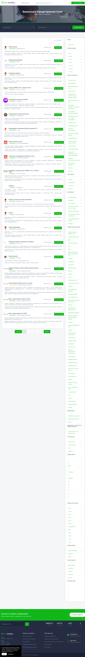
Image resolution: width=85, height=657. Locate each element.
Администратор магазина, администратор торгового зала (73, 254)
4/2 (68, 481)
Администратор (71, 343)
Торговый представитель (73, 294)
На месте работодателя (72, 550)
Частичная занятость (72, 445)
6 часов (69, 514)
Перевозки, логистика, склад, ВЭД (73, 101)
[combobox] (18, 27)
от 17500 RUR (58, 129)
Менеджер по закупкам (72, 359)
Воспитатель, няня (71, 346)
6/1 (68, 487)
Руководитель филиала (72, 404)
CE (68, 598)
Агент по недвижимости (72, 297)
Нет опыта (70, 179)
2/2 (68, 462)
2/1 (68, 496)
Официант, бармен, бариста (73, 283)
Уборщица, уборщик (72, 267)
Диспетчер (70, 304)
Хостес (69, 395)
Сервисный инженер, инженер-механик (72, 333)
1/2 (68, 499)
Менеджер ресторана (72, 365)
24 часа (69, 542)
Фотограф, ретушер (72, 392)
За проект (70, 577)
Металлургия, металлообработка (71, 129)
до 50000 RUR (58, 242)
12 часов (70, 511)
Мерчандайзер (71, 261)
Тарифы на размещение (49, 636)
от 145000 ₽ (70, 68)
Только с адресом (71, 203)
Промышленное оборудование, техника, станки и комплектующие (73, 154)
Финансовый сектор (72, 122)
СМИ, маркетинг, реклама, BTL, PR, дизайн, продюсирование (73, 118)
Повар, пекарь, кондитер (73, 243)
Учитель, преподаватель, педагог (73, 388)
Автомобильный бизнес (72, 138)
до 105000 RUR (59, 171)
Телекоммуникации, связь (73, 125)
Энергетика (70, 167)
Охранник (70, 329)
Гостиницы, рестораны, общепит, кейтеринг (72, 142)
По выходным (70, 472)
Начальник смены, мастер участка (73, 369)
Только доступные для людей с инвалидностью (73, 215)
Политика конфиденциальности (30, 647)
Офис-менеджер (71, 373)
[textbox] (53, 27)
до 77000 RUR (58, 88)
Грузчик (69, 277)
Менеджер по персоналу (73, 362)
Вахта (69, 448)
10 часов (70, 523)
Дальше (47, 331)
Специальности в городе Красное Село (43, 2)
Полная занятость (71, 441)
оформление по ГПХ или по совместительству (73, 432)
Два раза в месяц (71, 565)
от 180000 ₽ (70, 71)
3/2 (68, 475)
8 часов (69, 508)
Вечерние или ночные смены (73, 211)
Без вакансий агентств (72, 197)
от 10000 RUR (58, 60)
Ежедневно (70, 571)
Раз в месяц (70, 574)
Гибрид (69, 556)
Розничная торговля (72, 80)
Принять (4, 654)
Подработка (70, 451)
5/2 (68, 459)
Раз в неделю (70, 568)
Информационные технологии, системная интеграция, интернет (72, 96)
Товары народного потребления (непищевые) (73, 112)
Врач (69, 246)
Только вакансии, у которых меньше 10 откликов (73, 207)
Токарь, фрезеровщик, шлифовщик (72, 290)
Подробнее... (11, 654)
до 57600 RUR (58, 283)
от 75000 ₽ (70, 62)
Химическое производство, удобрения (73, 134)
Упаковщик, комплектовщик (73, 236)
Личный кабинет (48, 644)
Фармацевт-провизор (72, 340)
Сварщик (70, 379)
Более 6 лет (70, 188)
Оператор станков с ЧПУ (73, 280)
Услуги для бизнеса (72, 83)
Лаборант (70, 407)
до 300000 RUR (59, 142)
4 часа (69, 517)
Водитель (70, 270)
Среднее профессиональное (73, 418)
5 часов (69, 520)
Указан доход (70, 200)
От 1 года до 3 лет (71, 182)
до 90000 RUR (58, 186)
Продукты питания (71, 91)
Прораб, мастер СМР (72, 376)
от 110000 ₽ (70, 65)
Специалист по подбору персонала (72, 383)
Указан (69, 53)
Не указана (58, 47)
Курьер (69, 249)
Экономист (70, 398)
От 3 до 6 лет (70, 185)
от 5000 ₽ (70, 56)
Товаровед (70, 286)
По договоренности (72, 526)
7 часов (69, 538)
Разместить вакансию (78, 2)
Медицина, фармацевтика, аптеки (73, 87)
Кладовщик (70, 258)
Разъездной (70, 553)
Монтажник (70, 322)
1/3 (68, 493)
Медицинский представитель (73, 312)
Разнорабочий (71, 264)
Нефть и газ (70, 171)
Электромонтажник (72, 401)
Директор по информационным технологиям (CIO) (71, 351)
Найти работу (78, 27)
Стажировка (70, 223)
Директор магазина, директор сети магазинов (74, 301)
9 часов (69, 532)
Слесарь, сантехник (72, 337)
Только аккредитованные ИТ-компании (73, 219)
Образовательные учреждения (71, 164)
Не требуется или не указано (73, 415)
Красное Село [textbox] (18, 27)
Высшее (69, 422)
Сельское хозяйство (72, 146)
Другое (69, 239)
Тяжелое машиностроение (73, 149)
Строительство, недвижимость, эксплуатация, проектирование (74, 107)
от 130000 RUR (59, 268)
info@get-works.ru (5, 642)
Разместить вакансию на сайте (51, 639)
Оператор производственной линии (73, 326)
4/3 (68, 484)
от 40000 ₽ (70, 59)
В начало (18, 331)
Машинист (70, 274)
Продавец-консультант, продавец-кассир (72, 233)
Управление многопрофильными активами (74, 159)
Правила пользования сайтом (29, 644)
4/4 (68, 490)
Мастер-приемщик (71, 356)
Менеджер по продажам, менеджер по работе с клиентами (73, 317)
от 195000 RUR (59, 100)
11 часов (70, 535)
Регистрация (47, 647)
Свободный (70, 478)
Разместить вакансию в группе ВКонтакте (53, 641)
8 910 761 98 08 (4, 645)
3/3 (68, 468)
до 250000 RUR (59, 156)
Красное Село (59, 40)
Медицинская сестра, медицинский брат (72, 308)
